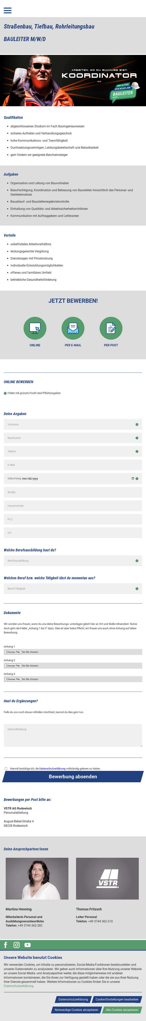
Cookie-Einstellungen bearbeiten (117, 999)
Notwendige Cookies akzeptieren (76, 1010)
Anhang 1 (9, 646)
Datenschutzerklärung (52, 768)
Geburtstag (14, 478)
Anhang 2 (9, 660)
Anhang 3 (9, 673)
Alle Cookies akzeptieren (122, 1010)
